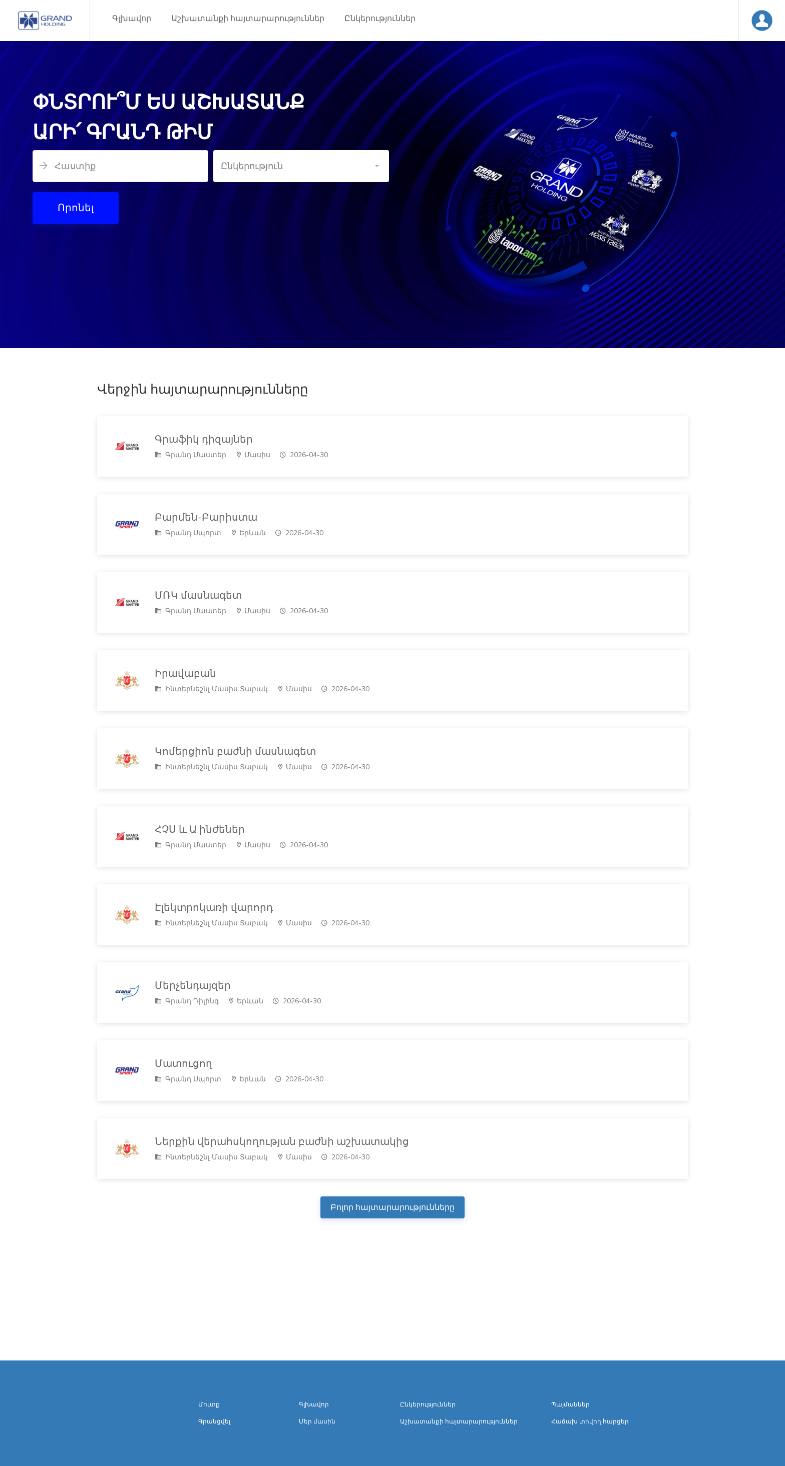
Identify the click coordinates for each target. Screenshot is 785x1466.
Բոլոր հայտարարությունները (392, 1207)
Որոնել (76, 208)
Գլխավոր (131, 18)
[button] (301, 166)
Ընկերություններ (380, 18)
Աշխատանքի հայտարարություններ (247, 18)
